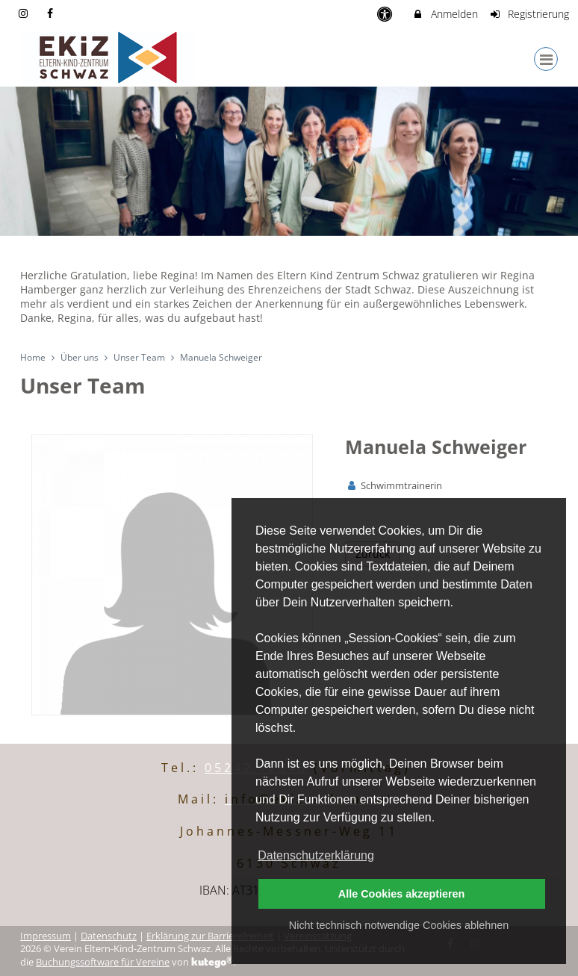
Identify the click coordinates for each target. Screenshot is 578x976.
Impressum (45, 936)
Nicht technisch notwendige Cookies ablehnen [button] (399, 925)
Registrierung (529, 14)
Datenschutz (109, 936)
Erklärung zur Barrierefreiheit (210, 936)
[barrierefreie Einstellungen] (385, 14)
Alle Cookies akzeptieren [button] (401, 894)
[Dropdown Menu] (546, 59)
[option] (289, 161)
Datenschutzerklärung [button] (316, 855)
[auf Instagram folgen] (24, 13)
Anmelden (444, 14)
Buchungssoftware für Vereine (103, 962)
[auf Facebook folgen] (52, 13)
